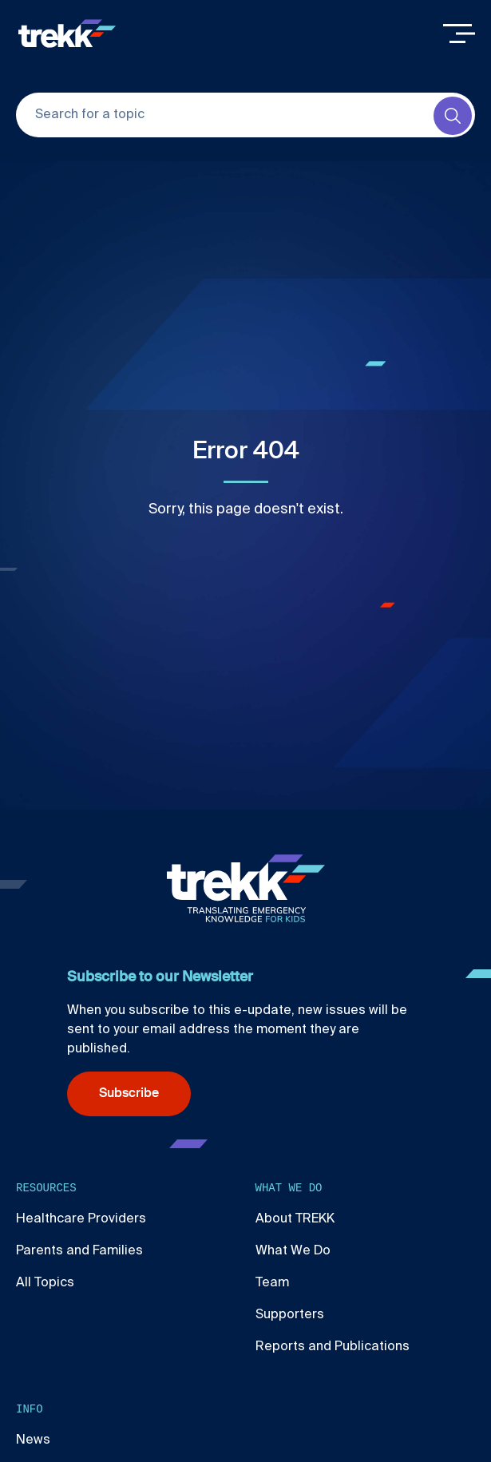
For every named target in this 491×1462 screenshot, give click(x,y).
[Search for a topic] (245, 115)
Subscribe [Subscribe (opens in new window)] (129, 1094)
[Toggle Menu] (459, 33)
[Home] (67, 33)
